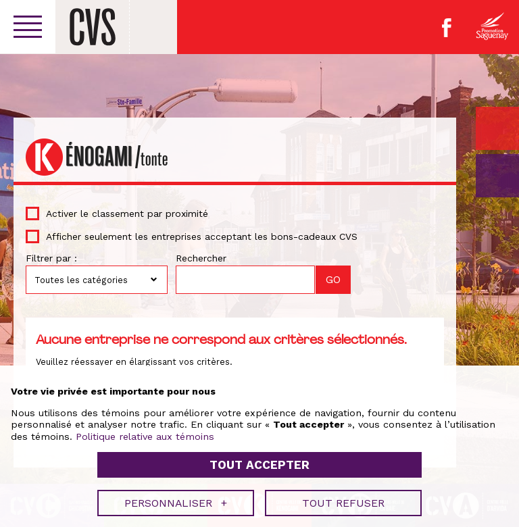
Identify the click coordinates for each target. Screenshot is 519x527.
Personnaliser (175, 499)
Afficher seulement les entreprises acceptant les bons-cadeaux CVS (201, 236)
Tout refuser (343, 499)
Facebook (447, 28)
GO (497, 175)
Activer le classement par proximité (127, 213)
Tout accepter (259, 462)
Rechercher (201, 258)
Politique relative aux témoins (145, 433)
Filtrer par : (51, 258)
